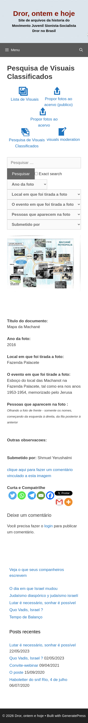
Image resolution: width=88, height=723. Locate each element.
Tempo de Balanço (25, 617)
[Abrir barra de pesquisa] (81, 50)
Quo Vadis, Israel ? (26, 610)
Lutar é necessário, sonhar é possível (42, 603)
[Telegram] (32, 495)
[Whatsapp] (22, 495)
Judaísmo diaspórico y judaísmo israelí (43, 595)
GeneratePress (74, 716)
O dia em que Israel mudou (33, 588)
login (48, 526)
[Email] (41, 495)
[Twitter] (12, 495)
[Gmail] (59, 502)
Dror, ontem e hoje (44, 13)
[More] (68, 502)
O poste (16, 672)
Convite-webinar (23, 665)
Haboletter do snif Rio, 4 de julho (38, 679)
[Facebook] (50, 495)
